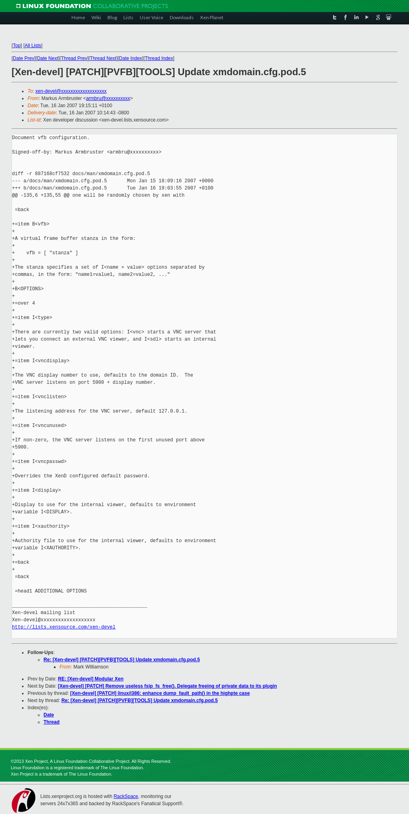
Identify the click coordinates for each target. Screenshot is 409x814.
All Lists (33, 45)
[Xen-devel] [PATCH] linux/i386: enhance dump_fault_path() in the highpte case (160, 693)
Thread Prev (74, 58)
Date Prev (23, 58)
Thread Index (159, 58)
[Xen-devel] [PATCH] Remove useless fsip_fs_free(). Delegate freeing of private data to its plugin (167, 686)
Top (16, 45)
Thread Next (103, 58)
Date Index (130, 58)
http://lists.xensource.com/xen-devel (63, 627)
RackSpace (125, 796)
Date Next (47, 58)
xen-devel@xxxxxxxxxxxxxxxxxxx (71, 91)
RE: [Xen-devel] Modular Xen (90, 679)
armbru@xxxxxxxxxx (108, 98)
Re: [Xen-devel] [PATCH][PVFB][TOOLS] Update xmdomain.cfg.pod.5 (122, 659)
